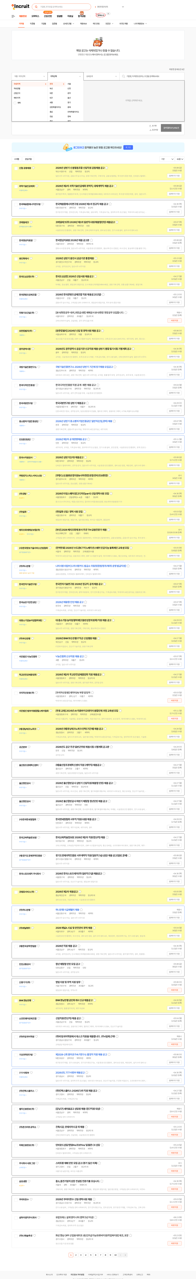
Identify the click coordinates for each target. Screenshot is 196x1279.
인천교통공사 (25, 964)
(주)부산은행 (24, 638)
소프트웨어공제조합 (27, 1018)
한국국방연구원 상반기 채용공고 (70, 403)
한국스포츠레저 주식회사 (30, 873)
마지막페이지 (125, 1255)
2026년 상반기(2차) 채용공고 (70, 457)
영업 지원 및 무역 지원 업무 (68, 982)
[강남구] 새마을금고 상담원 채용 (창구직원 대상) (78, 1109)
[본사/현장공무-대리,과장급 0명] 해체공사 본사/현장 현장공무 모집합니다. (90, 312)
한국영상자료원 (26, 240)
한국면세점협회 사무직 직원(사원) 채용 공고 (76, 819)
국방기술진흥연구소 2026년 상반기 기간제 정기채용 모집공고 (84, 367)
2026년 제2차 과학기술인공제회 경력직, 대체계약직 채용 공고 (84, 186)
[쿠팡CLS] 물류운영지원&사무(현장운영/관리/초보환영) (82, 475)
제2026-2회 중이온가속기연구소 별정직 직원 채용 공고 (81, 1054)
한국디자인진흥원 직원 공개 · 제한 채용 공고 (76, 385)
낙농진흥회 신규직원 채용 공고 (70, 656)
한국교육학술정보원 (27, 837)
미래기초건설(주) (26, 312)
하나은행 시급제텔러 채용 (67, 909)
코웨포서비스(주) (26, 891)
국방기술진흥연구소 (27, 367)
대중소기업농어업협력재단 (30, 620)
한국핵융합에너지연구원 (29, 204)
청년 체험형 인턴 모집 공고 (68, 964)
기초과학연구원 (26, 1054)
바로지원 (174, 320)
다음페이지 (120, 1255)
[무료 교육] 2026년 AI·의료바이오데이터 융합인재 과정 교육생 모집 (87, 710)
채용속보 (83, 23)
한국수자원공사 (26, 457)
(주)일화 (22, 511)
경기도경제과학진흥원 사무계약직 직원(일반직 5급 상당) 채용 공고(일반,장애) (91, 855)
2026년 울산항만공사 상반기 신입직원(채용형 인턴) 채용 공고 (84, 783)
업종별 (54, 23)
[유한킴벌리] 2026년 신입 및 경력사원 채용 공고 (78, 330)
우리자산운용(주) (26, 692)
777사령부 (24, 1072)
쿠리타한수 (24, 1199)
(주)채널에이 (24, 928)
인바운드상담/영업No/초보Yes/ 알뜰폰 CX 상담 (78, 1145)
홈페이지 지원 (174, 176)
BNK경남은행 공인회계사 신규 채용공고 (74, 1000)
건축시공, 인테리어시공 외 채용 (70, 1127)
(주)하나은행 (24, 566)
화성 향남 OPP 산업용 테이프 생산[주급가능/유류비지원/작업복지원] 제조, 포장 (92, 1235)
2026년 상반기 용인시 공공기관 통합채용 (75, 258)
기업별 (43, 23)
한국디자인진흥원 (27, 385)
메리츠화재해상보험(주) (29, 529)
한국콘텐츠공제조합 (27, 294)
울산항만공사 (25, 783)
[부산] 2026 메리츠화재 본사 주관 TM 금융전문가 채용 (81, 529)
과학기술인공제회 (27, 186)
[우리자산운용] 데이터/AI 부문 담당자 (73, 692)
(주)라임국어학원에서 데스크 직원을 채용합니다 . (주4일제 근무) (85, 1036)
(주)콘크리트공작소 (27, 1127)
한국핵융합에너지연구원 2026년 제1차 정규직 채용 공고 (82, 204)
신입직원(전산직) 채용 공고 (68, 1018)
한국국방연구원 (26, 403)
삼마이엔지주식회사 (27, 1217)
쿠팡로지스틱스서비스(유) (30, 475)
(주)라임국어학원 (26, 1036)
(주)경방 (22, 493)
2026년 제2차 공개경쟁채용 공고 (71, 439)
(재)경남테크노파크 (27, 729)
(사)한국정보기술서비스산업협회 (33, 548)
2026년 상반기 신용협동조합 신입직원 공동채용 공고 (80, 168)
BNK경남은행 (25, 1000)
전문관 (107, 23)
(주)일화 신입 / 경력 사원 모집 (69, 511)
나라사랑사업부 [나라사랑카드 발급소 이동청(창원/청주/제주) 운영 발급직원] (91, 566)
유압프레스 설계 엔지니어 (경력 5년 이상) (75, 1217)
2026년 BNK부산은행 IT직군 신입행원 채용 (76, 638)
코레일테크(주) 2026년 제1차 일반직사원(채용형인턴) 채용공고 (85, 222)
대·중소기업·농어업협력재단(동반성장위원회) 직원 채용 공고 (83, 620)
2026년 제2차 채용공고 (67, 891)
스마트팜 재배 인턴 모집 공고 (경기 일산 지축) (76, 1163)
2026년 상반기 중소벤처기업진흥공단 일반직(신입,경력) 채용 (84, 421)
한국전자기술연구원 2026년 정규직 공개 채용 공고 (79, 584)
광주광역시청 (25, 349)
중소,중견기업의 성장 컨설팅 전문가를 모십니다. (78, 1181)
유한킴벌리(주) (25, 330)
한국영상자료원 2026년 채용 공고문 (72, 240)
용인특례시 (24, 258)
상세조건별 (67, 23)
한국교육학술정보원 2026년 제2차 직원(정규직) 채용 (80, 837)
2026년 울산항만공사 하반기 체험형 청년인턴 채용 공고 (81, 801)
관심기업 (28, 159)
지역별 (21, 23)
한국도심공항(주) (26, 276)
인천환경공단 (25, 439)
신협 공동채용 (25, 168)
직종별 (32, 23)
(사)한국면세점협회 (27, 819)
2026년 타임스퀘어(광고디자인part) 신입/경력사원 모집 (82, 493)
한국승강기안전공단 (27, 602)
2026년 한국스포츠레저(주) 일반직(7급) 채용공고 (79, 873)
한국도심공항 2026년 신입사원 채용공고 (74, 276)
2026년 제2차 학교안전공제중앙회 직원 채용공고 (78, 674)
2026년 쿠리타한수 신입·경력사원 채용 (74, 1199)
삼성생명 (23, 1181)
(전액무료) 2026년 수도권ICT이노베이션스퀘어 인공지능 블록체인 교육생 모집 (92, 548)
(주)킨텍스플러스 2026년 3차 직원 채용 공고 (76, 1090)
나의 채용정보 (139, 23)
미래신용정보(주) (26, 1145)
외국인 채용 (123, 23)
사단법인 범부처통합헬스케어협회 (34, 710)
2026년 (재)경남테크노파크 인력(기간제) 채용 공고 (79, 729)
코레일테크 (24, 222)
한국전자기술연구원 (27, 584)
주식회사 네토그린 (27, 1163)
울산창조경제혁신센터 (29, 765)
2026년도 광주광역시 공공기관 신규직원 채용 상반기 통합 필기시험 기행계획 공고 (93, 349)
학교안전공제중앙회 (27, 674)
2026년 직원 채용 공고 (66, 946)
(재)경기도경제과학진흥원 (30, 855)
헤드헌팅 (96, 23)
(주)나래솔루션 (25, 1235)
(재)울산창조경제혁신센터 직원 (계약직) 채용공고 (78, 765)
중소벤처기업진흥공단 (29, 421)
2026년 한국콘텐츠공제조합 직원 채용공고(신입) (78, 294)
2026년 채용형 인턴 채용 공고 (70, 602)
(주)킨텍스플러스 (26, 1090)
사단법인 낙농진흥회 (28, 656)
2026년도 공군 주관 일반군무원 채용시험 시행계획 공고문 (82, 747)
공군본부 (23, 747)
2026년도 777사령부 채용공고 (70, 1072)
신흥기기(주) (24, 982)
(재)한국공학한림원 (27, 946)
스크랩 (16, 159)
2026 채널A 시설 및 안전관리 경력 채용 (74, 928)
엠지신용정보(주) (26, 1109)
